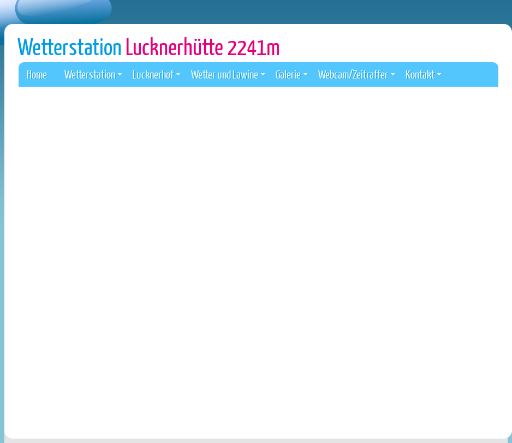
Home (37, 74)
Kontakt (423, 74)
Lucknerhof (156, 74)
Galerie (291, 74)
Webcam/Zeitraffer (356, 74)
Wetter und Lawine (228, 74)
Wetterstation (148, 46)
